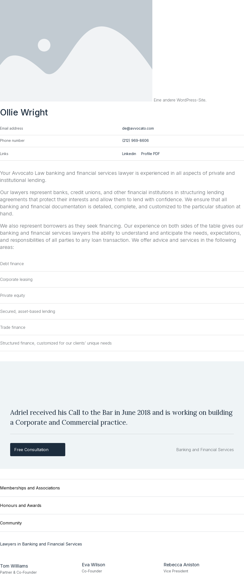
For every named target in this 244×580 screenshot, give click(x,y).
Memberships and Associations (30, 489)
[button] (122, 489)
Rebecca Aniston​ (181, 564)
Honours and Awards (20, 506)
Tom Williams (14, 565)
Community (11, 523)
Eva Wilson (93, 564)
